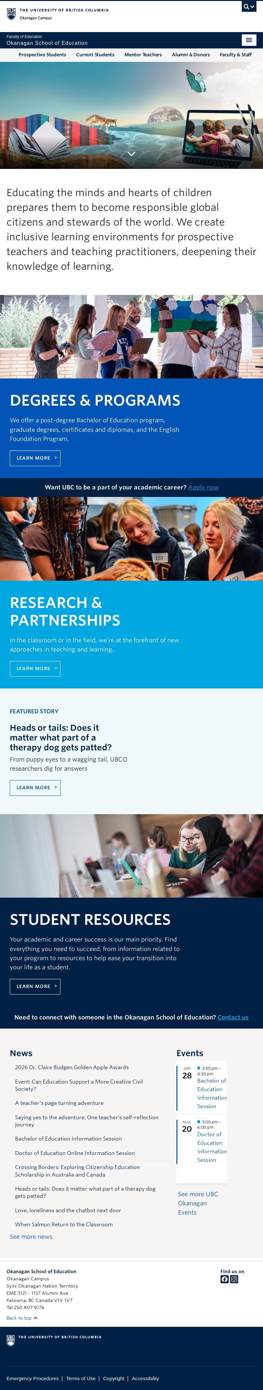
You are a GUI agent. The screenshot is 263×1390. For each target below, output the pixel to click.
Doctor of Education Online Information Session (75, 1153)
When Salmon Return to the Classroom (64, 1224)
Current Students (95, 54)
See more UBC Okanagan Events (198, 1203)
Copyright (113, 1378)
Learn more (33, 458)
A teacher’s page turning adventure (59, 1103)
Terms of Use (81, 1378)
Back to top (22, 1318)
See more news (31, 1236)
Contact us (233, 1017)
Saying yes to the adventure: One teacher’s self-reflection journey (86, 1121)
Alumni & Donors (191, 54)
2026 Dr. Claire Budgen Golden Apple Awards (72, 1067)
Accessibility (145, 1378)
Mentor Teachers (143, 54)
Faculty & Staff (236, 54)
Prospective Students (42, 54)
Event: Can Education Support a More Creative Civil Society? (79, 1085)
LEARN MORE (33, 787)
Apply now (203, 487)
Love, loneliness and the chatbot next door (68, 1210)
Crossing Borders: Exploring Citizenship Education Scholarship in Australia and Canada (77, 1171)
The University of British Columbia (113, 13)
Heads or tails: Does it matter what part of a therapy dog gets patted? (85, 1192)
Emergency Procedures (33, 1378)
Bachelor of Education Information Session (68, 1139)
